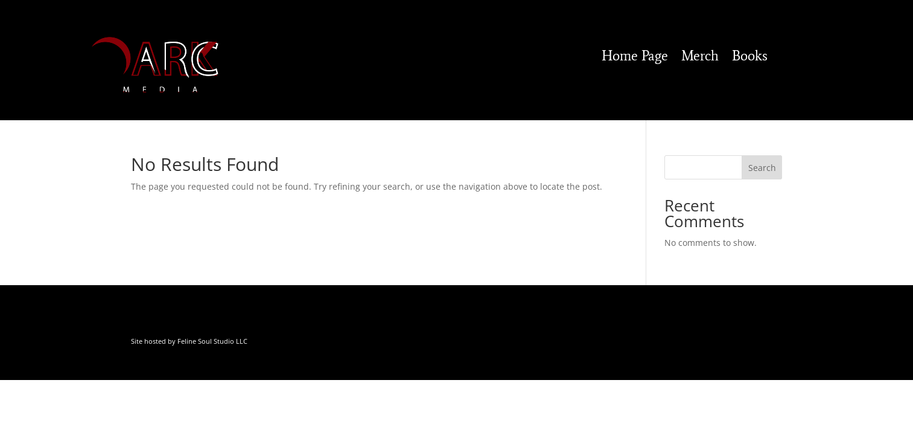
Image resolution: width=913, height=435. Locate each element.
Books (750, 57)
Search (762, 167)
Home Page (635, 57)
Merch (700, 57)
